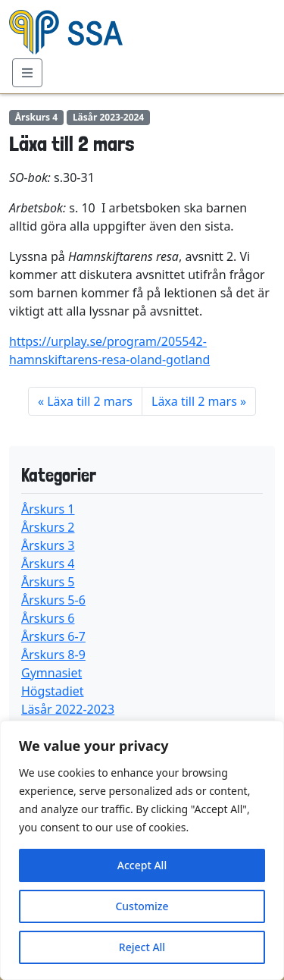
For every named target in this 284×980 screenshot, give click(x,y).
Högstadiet (52, 691)
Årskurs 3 (48, 545)
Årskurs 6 (48, 618)
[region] (142, 850)
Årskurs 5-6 (53, 600)
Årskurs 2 (48, 527)
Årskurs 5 (48, 581)
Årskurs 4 (48, 563)
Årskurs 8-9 (53, 654)
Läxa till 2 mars (90, 401)
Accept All (142, 865)
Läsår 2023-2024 (108, 117)
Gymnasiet (51, 672)
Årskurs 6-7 (53, 636)
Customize (141, 906)
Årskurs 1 (48, 509)
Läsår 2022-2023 (67, 709)
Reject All (142, 947)
